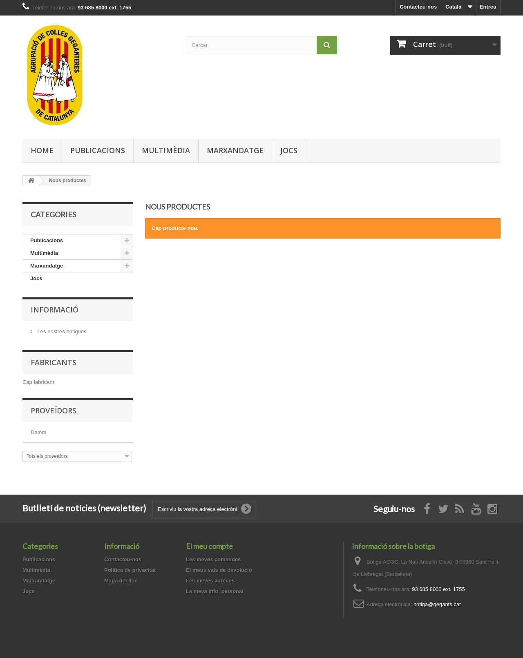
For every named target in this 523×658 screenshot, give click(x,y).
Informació (54, 310)
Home (42, 150)
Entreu (488, 7)
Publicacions (97, 150)
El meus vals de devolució (219, 570)
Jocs (288, 150)
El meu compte (209, 546)
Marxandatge (235, 150)
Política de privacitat (130, 570)
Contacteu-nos (418, 7)
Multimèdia (166, 150)
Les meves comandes (213, 559)
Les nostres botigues (61, 331)
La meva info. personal (215, 591)
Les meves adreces (210, 581)
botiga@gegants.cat (437, 604)
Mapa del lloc (121, 581)
